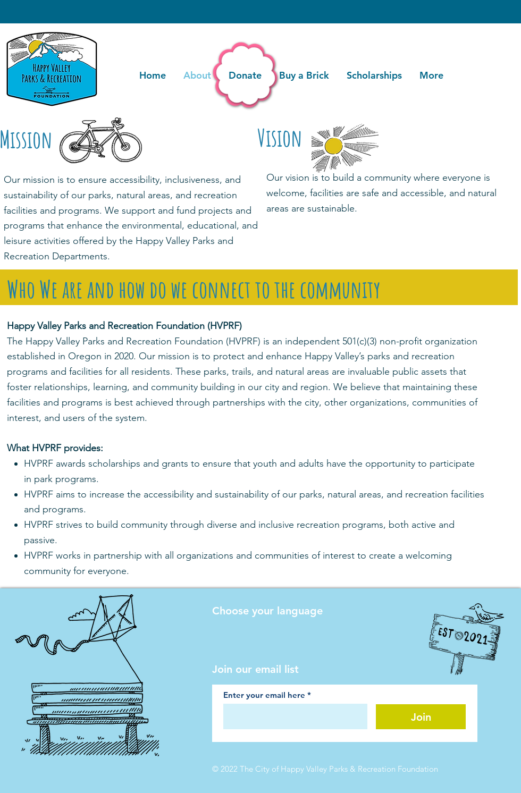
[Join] (421, 716)
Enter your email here (264, 695)
